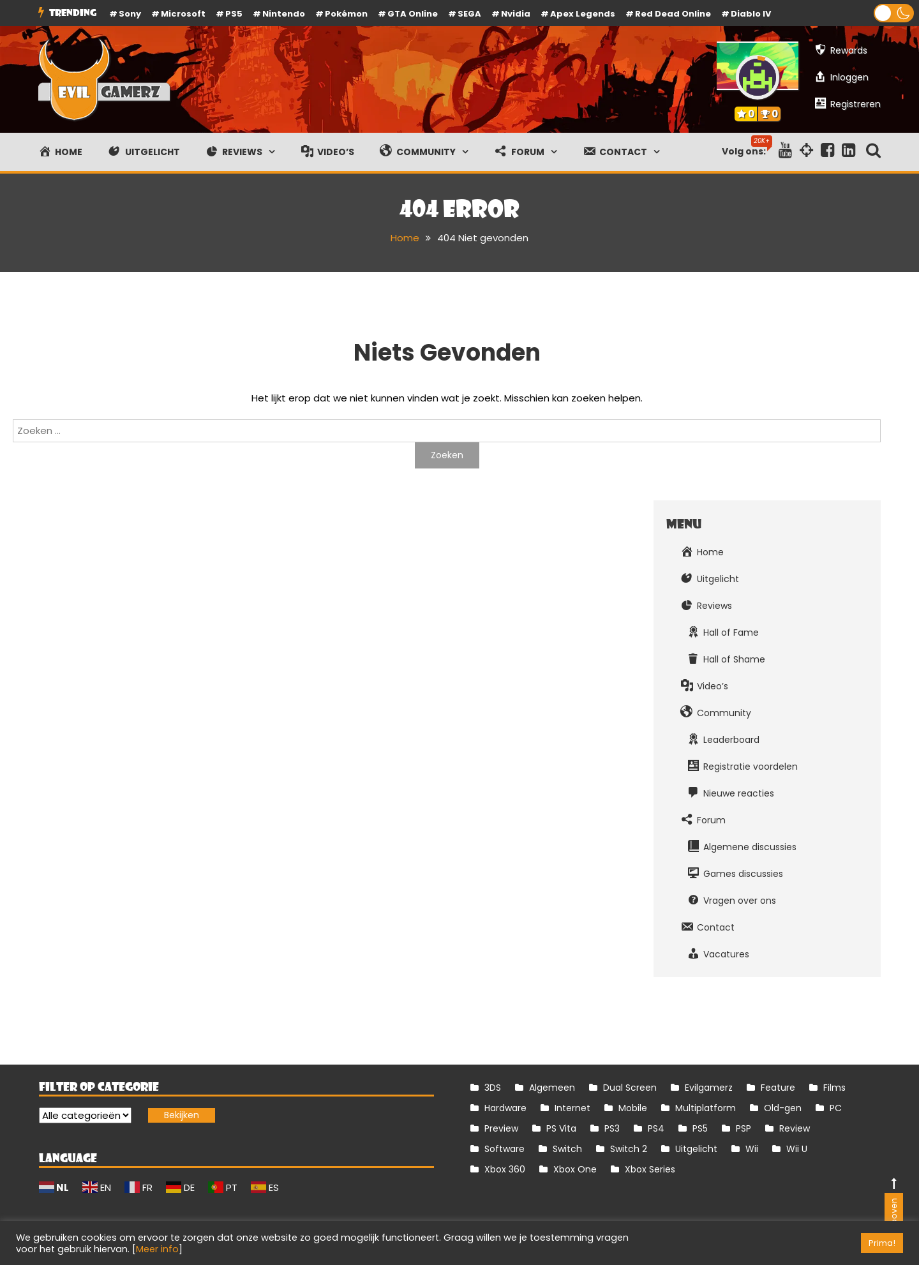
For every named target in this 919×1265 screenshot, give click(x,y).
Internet (572, 1108)
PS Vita (561, 1128)
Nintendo (283, 14)
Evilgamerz (709, 1087)
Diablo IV (751, 14)
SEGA (469, 14)
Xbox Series (650, 1169)
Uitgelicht (696, 1148)
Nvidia (515, 14)
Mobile (632, 1108)
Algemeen (552, 1087)
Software (504, 1148)
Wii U (796, 1148)
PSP (743, 1128)
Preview (501, 1128)
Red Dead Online (673, 14)
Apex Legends (582, 14)
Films (834, 1087)
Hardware (505, 1108)
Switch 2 (628, 1148)
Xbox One (575, 1169)
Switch (567, 1148)
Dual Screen (630, 1087)
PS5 (234, 14)
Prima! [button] (882, 1243)
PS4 (656, 1128)
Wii (751, 1148)
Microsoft (183, 14)
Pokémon (346, 14)
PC (836, 1108)
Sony (130, 14)
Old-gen (783, 1108)
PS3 (612, 1128)
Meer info (157, 1249)
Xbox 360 (504, 1169)
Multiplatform (705, 1108)
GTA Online (412, 14)
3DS (492, 1087)
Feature (778, 1087)
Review (794, 1128)
